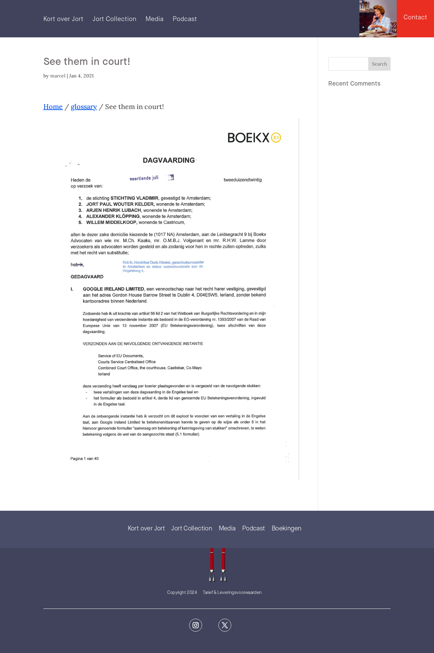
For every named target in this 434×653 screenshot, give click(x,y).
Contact (415, 17)
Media (154, 19)
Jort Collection (114, 19)
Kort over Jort (63, 19)
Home (53, 106)
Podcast (185, 19)
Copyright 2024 (182, 593)
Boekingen (286, 528)
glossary (84, 106)
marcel (57, 76)
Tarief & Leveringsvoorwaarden (232, 593)
